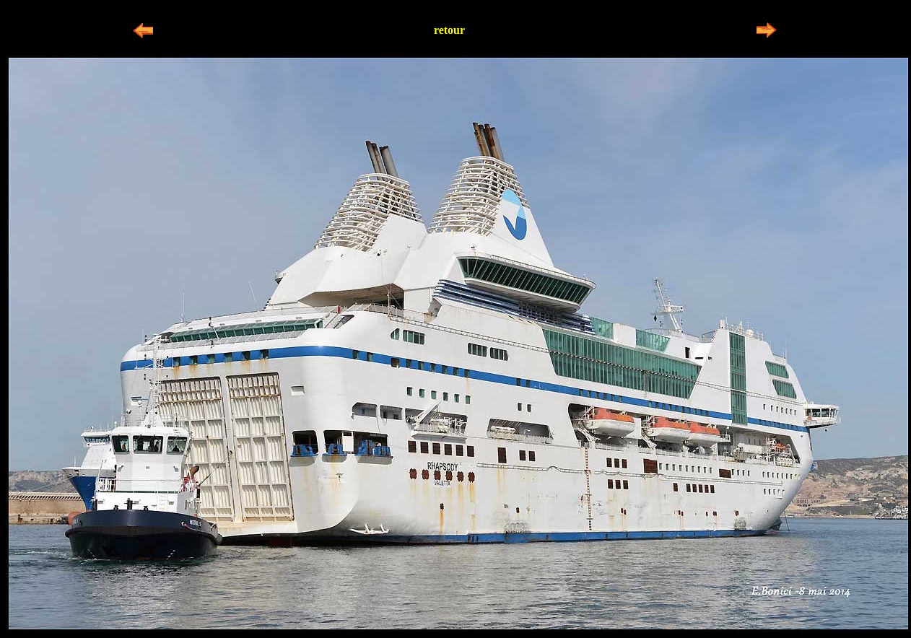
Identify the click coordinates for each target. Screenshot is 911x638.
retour (449, 30)
